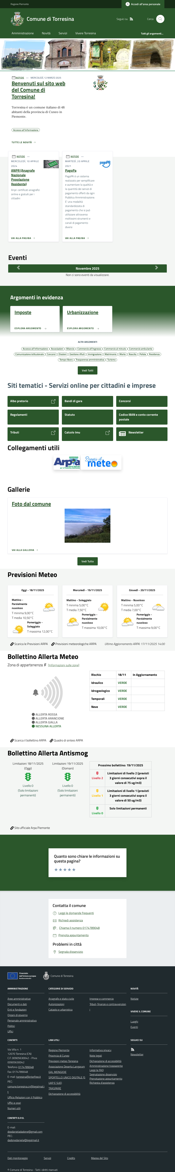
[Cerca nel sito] (158, 19)
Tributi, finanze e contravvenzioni (108, 1007)
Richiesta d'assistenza (102, 1083)
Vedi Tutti (87, 370)
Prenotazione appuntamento (106, 1079)
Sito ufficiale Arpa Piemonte (30, 827)
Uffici (10, 1031)
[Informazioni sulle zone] (63, 665)
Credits (71, 1158)
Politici (11, 1026)
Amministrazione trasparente (106, 1066)
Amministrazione (23, 33)
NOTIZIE (20, 77)
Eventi (134, 1027)
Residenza (154, 354)
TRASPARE (55, 1088)
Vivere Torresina (85, 33)
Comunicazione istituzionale (29, 354)
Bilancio (70, 348)
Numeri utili (14, 1108)
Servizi (63, 33)
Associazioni (57, 348)
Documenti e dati (17, 1004)
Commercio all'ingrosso (89, 348)
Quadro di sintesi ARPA (66, 740)
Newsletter (137, 1054)
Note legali (96, 1056)
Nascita (132, 354)
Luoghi (134, 1021)
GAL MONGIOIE (57, 1072)
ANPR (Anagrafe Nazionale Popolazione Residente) (23, 177)
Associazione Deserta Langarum (67, 1066)
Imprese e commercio (102, 999)
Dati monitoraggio (18, 1158)
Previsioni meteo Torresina (63, 1061)
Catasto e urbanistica (60, 1010)
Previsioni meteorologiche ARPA (74, 644)
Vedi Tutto (88, 561)
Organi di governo (18, 1015)
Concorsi (51, 354)
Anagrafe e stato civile (61, 999)
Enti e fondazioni (17, 1010)
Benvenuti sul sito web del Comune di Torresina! (38, 90)
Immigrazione (95, 354)
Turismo (111, 359)
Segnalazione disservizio (103, 1074)
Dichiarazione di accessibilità (64, 1094)
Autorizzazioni (56, 1004)
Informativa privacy (100, 1050)
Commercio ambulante (140, 348)
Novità (46, 33)
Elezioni (62, 354)
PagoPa (70, 170)
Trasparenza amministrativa (90, 359)
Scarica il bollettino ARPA (28, 740)
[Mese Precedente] (18, 267)
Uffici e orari (14, 1103)
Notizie (134, 999)
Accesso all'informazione (35, 348)
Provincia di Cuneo (59, 1056)
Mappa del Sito (99, 1158)
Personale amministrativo (22, 1020)
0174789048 (26, 1067)
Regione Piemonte (20, 4)
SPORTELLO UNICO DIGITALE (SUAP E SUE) (67, 1080)
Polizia (142, 354)
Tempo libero (66, 359)
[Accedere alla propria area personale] (143, 4)
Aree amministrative (19, 999)
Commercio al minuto (115, 348)
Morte (122, 354)
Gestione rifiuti (77, 354)
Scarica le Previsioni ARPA (29, 644)
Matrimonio (110, 354)
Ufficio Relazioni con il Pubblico (25, 1097)
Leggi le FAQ (97, 1070)
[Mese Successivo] (156, 267)
